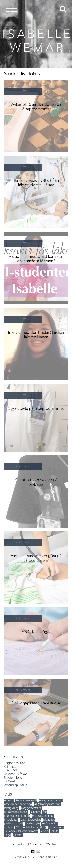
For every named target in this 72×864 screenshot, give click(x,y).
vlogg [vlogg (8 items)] (7, 835)
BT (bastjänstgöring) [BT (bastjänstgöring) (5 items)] (16, 812)
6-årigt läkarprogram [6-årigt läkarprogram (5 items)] (51, 800)
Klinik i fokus (12, 770)
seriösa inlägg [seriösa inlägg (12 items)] (50, 823)
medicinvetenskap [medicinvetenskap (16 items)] (43, 816)
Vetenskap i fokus (15, 785)
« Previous (20, 844)
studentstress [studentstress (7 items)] (56, 827)
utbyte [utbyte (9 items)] (54, 831)
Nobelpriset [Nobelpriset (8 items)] (11, 819)
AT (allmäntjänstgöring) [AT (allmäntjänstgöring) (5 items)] (47, 804)
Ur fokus (9, 781)
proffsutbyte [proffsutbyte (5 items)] (33, 823)
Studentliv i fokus (15, 774)
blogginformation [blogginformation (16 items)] (31, 808)
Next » (54, 844)
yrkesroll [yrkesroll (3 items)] (17, 835)
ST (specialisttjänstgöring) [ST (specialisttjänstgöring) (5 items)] (31, 827)
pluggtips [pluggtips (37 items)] (49, 819)
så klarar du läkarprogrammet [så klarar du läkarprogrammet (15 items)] (21, 831)
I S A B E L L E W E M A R (36, 41)
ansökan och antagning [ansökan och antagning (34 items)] (18, 804)
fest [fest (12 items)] (45, 812)
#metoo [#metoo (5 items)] (8, 800)
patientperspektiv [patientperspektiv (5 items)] (31, 819)
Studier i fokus (13, 778)
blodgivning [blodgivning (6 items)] (11, 808)
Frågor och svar (14, 763)
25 (48, 844)
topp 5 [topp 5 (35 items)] (45, 831)
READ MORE (23, 91)
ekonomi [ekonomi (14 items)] (35, 812)
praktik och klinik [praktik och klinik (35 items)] (13, 823)
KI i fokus (10, 767)
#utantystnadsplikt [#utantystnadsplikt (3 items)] (26, 800)
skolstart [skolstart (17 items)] (8, 827)
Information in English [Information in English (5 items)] (17, 816)
